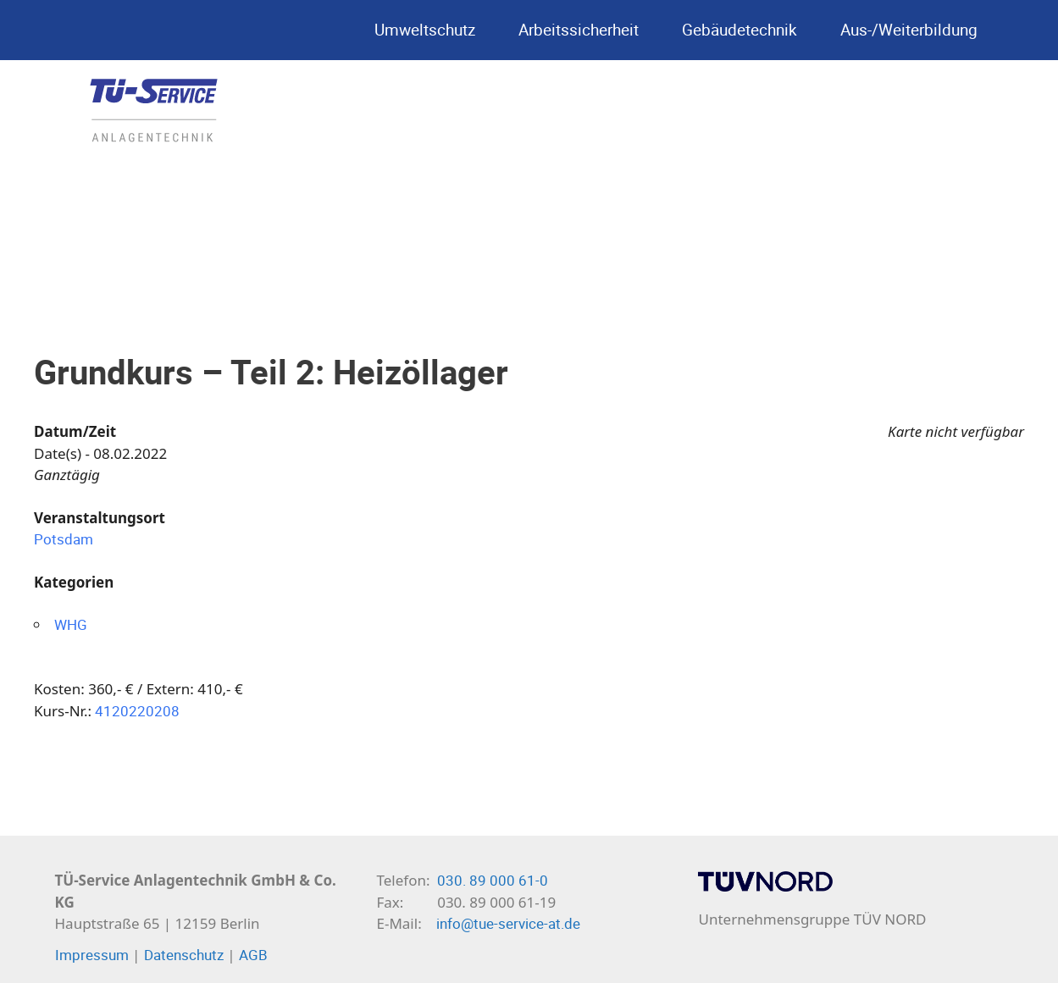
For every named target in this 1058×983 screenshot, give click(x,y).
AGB (253, 954)
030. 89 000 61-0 (492, 880)
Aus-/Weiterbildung (913, 30)
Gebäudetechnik (744, 30)
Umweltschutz (429, 30)
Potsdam (63, 539)
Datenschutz (184, 954)
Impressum (92, 954)
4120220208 (137, 711)
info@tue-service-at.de (508, 923)
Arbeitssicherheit (583, 30)
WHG (70, 624)
